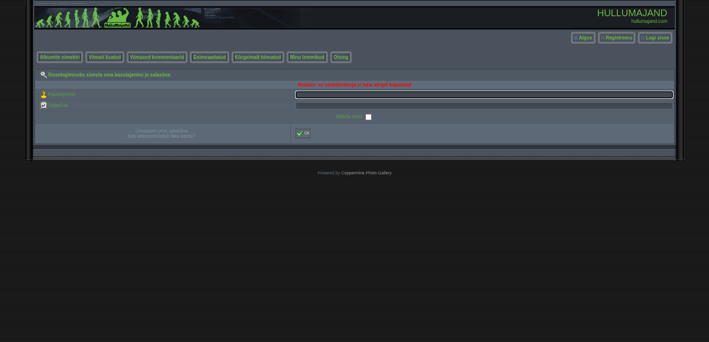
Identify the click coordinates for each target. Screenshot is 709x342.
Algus (585, 37)
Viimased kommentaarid (157, 57)
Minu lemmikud (307, 57)
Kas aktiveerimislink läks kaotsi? (162, 136)
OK (303, 133)
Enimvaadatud (209, 57)
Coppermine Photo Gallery (366, 173)
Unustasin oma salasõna (162, 130)
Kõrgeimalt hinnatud (258, 57)
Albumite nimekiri (60, 57)
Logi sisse (657, 37)
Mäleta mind (349, 116)
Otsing (341, 57)
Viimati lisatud (105, 57)
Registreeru (619, 37)
